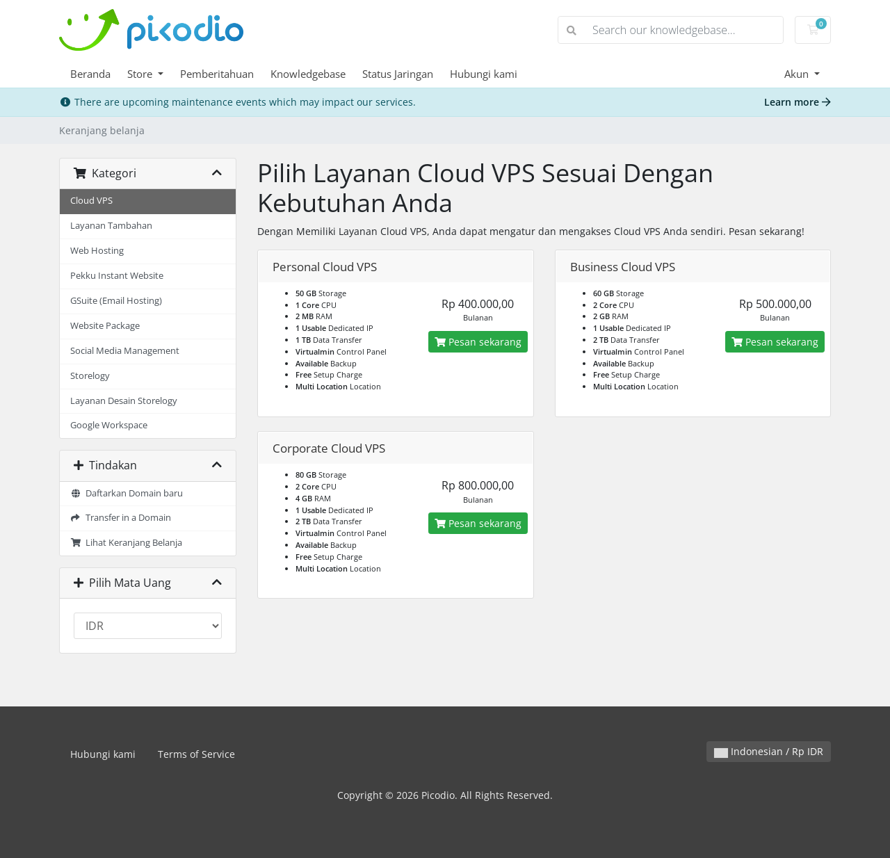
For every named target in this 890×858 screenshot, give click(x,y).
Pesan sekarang (478, 341)
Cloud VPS (91, 201)
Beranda (90, 74)
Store (141, 74)
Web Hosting (97, 251)
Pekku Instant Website (116, 276)
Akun (797, 74)
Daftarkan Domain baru (126, 493)
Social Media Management (124, 351)
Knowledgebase (308, 74)
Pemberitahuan (217, 74)
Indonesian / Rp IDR (768, 751)
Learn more (797, 101)
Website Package (105, 326)
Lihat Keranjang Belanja (126, 543)
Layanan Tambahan (111, 226)
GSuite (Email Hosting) (116, 301)
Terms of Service (196, 754)
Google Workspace (108, 425)
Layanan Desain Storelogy (123, 401)
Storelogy (90, 376)
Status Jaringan (397, 74)
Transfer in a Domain (120, 518)
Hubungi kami (483, 74)
